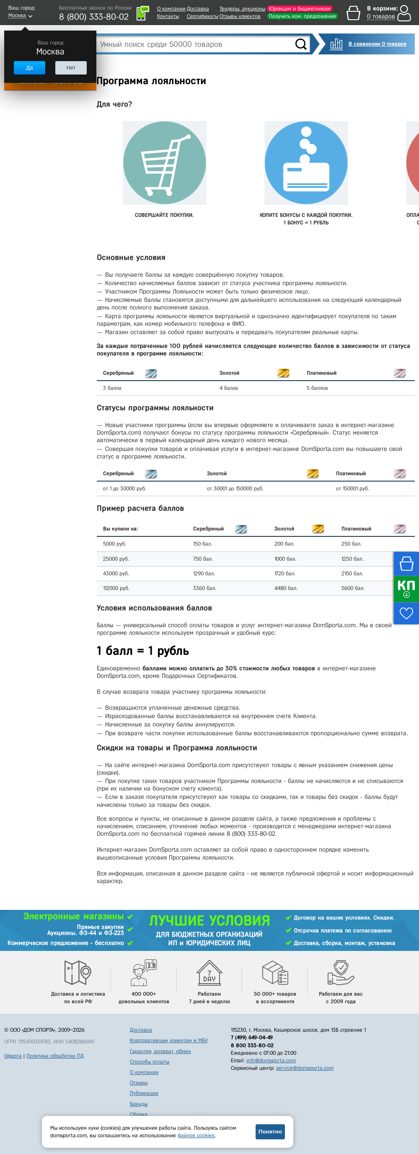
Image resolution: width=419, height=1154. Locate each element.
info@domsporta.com (271, 1060)
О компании (171, 8)
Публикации (144, 1093)
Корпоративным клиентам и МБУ (169, 1040)
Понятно (270, 1131)
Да (29, 67)
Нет (70, 67)
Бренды (138, 1104)
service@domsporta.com (305, 1068)
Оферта (13, 1056)
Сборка (138, 1114)
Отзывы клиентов (240, 16)
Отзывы (138, 1082)
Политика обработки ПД (55, 1056)
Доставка (198, 8)
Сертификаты (202, 16)
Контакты (168, 16)
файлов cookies (196, 1135)
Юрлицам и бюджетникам (300, 8)
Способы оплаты (149, 1061)
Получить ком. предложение (302, 16)
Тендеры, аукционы (242, 8)
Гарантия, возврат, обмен (160, 1051)
